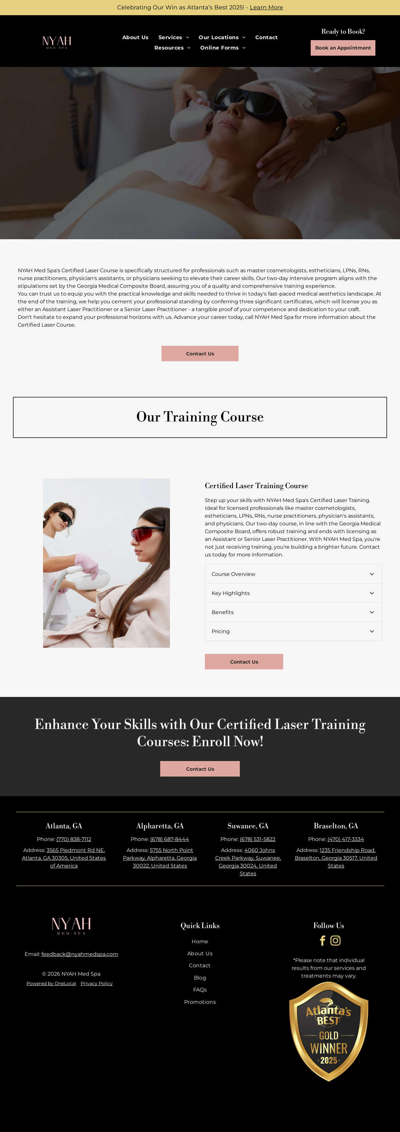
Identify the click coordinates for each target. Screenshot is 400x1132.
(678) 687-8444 (169, 839)
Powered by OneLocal (51, 983)
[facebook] (322, 941)
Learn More (266, 7)
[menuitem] (135, 37)
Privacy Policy (97, 983)
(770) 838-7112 (73, 839)
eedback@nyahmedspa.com (80, 954)
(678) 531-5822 (257, 839)
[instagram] (335, 941)
